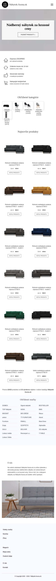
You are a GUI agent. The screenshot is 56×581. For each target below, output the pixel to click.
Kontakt (5, 567)
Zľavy (4, 538)
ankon (4, 417)
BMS (40, 409)
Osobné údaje (7, 556)
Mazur (41, 413)
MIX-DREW (24, 413)
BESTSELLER (44, 405)
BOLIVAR (24, 429)
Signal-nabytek (26, 405)
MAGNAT (5, 413)
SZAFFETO (24, 425)
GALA (4, 429)
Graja (4, 425)
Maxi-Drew (42, 421)
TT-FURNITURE (26, 417)
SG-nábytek (43, 429)
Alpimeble (42, 425)
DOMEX (5, 405)
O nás (5, 563)
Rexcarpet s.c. (25, 433)
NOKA (23, 409)
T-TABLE (42, 433)
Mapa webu (7, 552)
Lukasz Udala (6, 437)
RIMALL (23, 421)
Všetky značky (7, 529)
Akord (41, 417)
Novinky (5, 534)
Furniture (5, 421)
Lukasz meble (7, 433)
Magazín (6, 547)
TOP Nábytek (6, 409)
